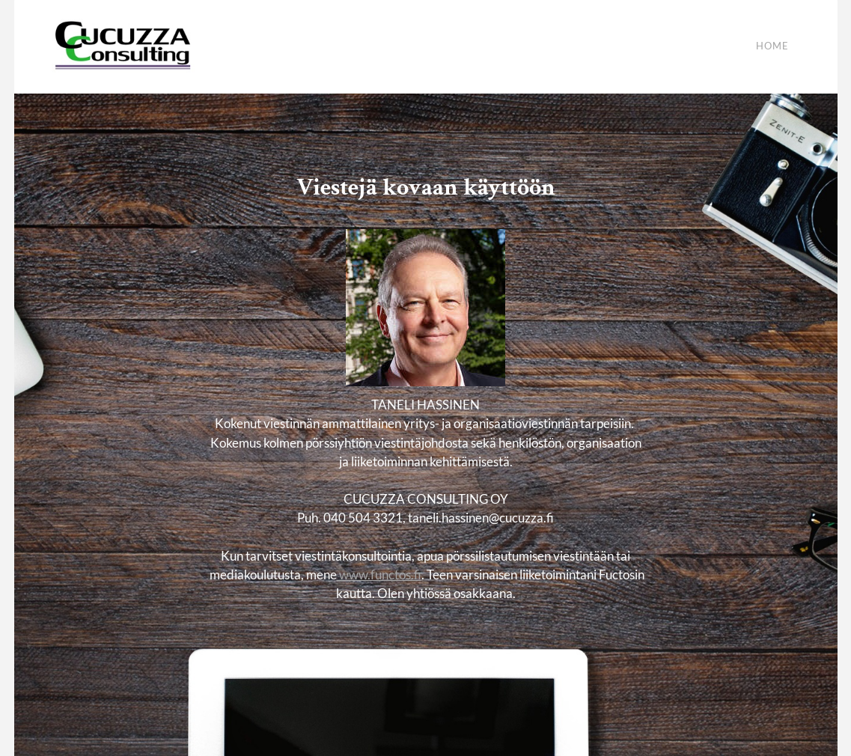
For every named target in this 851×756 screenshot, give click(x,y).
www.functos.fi (379, 574)
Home (772, 46)
